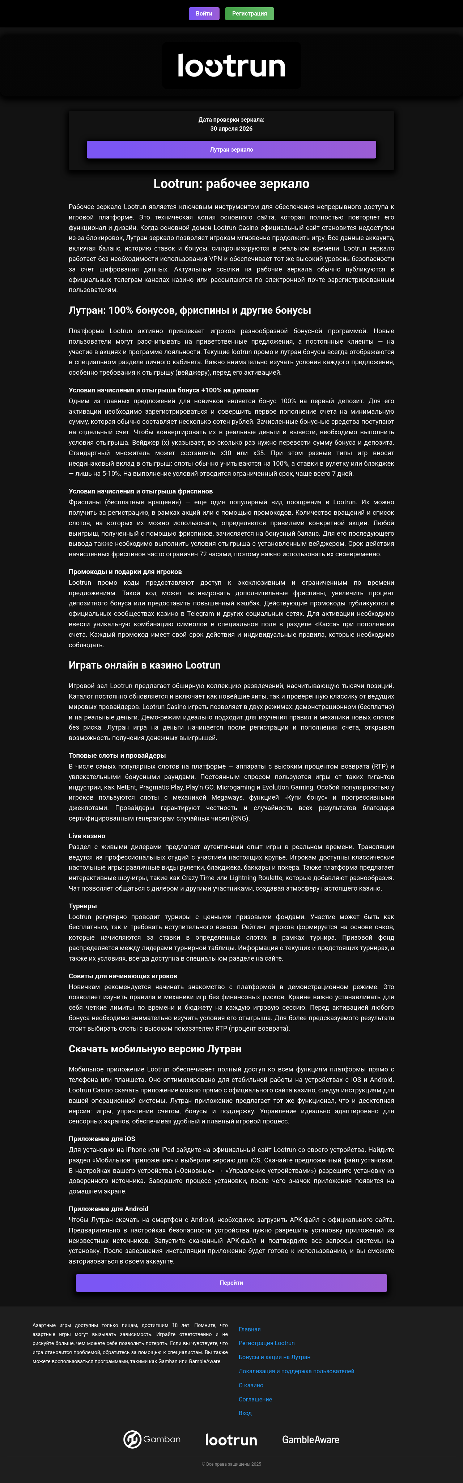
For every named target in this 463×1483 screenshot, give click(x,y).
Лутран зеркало (231, 149)
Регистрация (249, 13)
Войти (204, 13)
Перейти (231, 1282)
